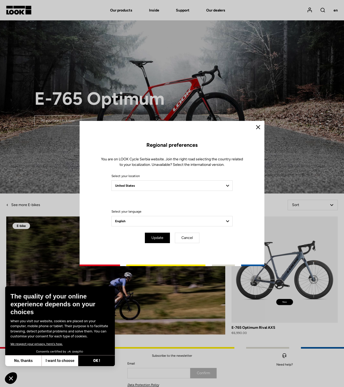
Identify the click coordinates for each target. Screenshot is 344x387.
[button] (11, 378)
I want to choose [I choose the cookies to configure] (60, 361)
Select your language (126, 211)
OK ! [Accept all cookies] (96, 361)
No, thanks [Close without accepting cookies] (23, 361)
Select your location (125, 176)
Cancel (187, 238)
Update (157, 238)
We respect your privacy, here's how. (36, 344)
